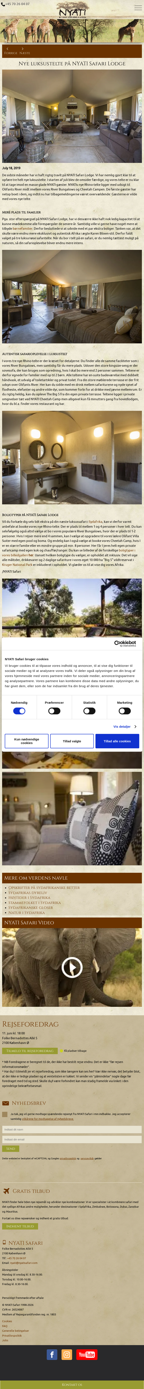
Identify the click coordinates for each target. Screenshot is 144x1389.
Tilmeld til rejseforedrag (29, 1051)
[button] (72, 625)
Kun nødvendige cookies (26, 741)
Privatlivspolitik (12, 1335)
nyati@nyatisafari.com (23, 1263)
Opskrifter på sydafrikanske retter (44, 887)
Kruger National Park (17, 565)
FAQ (4, 1326)
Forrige (10, 51)
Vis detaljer (122, 726)
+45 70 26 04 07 (17, 4)
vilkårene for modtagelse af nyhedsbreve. (48, 1119)
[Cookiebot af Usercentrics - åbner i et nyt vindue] (120, 644)
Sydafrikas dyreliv (27, 892)
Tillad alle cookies (117, 741)
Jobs (5, 1340)
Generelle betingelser (15, 1331)
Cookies (7, 1321)
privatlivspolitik (68, 1158)
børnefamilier (22, 229)
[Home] (72, 9)
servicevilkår (87, 1158)
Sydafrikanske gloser (30, 907)
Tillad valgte (72, 741)
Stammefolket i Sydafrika (34, 902)
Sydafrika (95, 522)
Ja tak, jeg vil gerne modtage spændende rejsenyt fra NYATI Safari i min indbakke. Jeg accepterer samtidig (66, 1116)
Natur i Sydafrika (26, 912)
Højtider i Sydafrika (29, 897)
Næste (24, 51)
